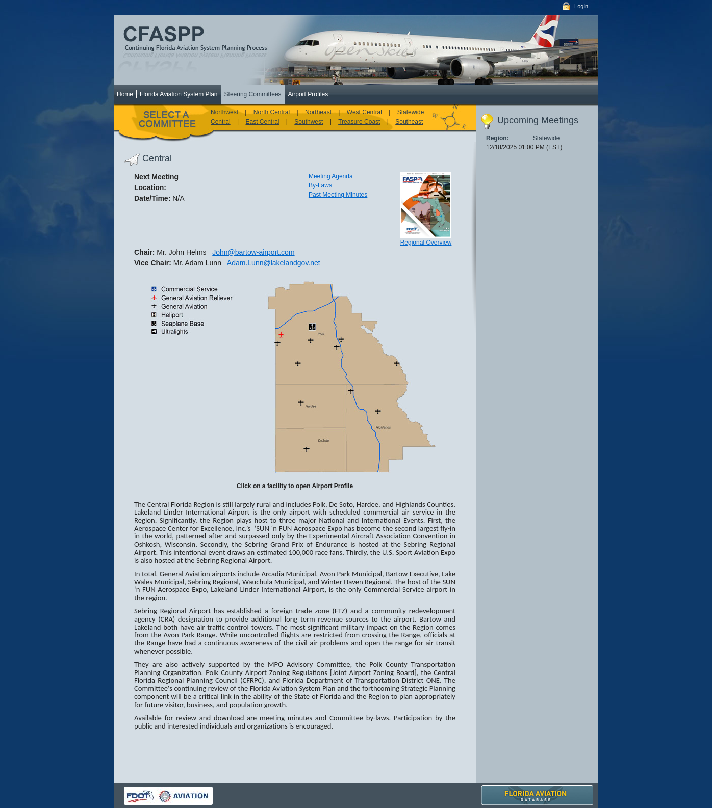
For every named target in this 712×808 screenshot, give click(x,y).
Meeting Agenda (331, 176)
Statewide (410, 112)
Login (581, 6)
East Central (262, 121)
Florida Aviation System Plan (179, 94)
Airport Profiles (308, 94)
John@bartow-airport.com (253, 252)
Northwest (224, 112)
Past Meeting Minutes (338, 194)
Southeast (409, 121)
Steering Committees (253, 94)
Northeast (318, 112)
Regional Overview (426, 242)
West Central (364, 112)
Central (221, 121)
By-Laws (320, 185)
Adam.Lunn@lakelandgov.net (273, 263)
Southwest (308, 121)
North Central (271, 112)
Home (125, 94)
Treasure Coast (359, 121)
